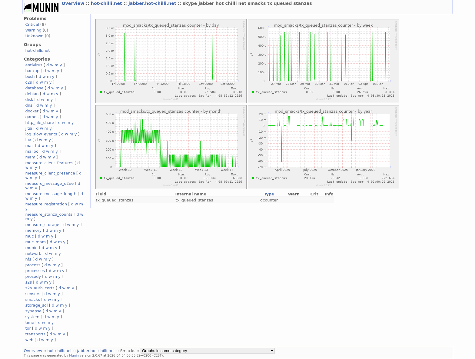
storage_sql (36, 305)
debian (31, 93)
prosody (33, 276)
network (33, 253)
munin (31, 247)
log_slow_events (41, 134)
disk (29, 99)
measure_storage (42, 224)
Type (269, 194)
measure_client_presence (50, 173)
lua (28, 140)
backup (32, 70)
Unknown (34, 36)
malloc (31, 151)
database (34, 88)
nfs (28, 259)
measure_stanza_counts (48, 214)
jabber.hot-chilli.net (153, 3)
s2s (28, 282)
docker (31, 111)
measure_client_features (49, 163)
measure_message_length (50, 193)
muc (29, 236)
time (29, 322)
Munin (74, 355)
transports (35, 334)
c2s (28, 82)
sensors (32, 293)
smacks (32, 299)
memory (33, 230)
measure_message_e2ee (49, 183)
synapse (33, 311)
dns (28, 105)
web (29, 339)
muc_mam (35, 242)
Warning (33, 30)
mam (30, 157)
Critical (32, 24)
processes (35, 270)
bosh (30, 76)
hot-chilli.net (107, 3)
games (31, 117)
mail (29, 145)
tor (28, 328)
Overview (73, 3)
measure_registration (46, 204)
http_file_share (39, 122)
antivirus (33, 65)
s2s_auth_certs (39, 288)
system (32, 316)
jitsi (28, 128)
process (32, 265)
